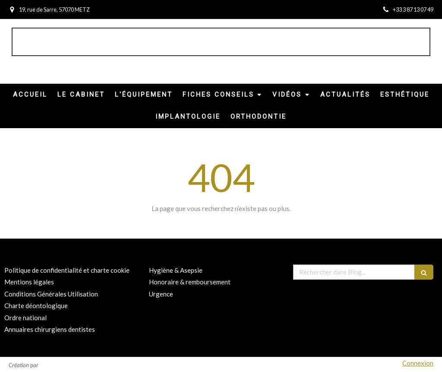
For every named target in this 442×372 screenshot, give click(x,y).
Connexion (417, 363)
